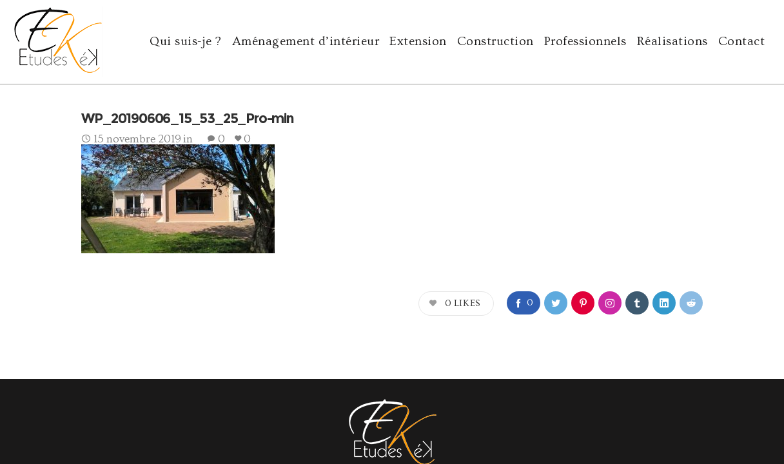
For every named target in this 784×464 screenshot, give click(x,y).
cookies (751, 415)
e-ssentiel (190, 415)
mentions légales (700, 415)
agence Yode (90, 415)
